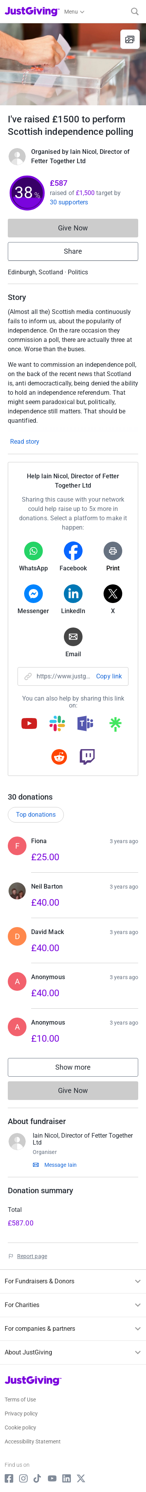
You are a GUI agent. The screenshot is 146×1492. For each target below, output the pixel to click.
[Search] (134, 11)
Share (73, 251)
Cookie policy (20, 1427)
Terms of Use (20, 1399)
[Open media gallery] (73, 64)
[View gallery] (130, 39)
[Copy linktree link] (115, 726)
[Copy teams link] (85, 724)
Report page (32, 1256)
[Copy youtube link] (29, 724)
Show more (81, 1069)
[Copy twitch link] (87, 757)
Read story (24, 441)
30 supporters (69, 202)
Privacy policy (21, 1413)
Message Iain (60, 1165)
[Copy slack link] (57, 724)
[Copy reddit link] (59, 757)
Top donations (36, 814)
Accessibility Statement (33, 1441)
